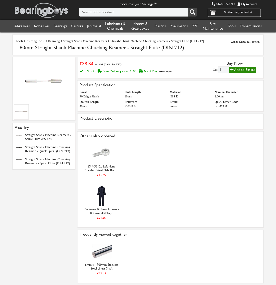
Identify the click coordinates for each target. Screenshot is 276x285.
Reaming (54, 41)
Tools (232, 26)
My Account (247, 4)
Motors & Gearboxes (140, 26)
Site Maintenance (213, 26)
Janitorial (94, 26)
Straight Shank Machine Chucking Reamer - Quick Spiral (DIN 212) (47, 149)
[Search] (192, 12)
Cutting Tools (36, 41)
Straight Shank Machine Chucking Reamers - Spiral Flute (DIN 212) (47, 161)
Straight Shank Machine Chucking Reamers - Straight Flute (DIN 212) (157, 41)
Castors (77, 26)
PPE (195, 26)
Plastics (160, 26)
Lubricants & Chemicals (115, 26)
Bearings (60, 26)
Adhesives (42, 26)
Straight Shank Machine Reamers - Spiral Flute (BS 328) (48, 137)
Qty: (215, 69)
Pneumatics (179, 26)
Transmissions (251, 26)
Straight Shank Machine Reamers (85, 41)
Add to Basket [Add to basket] (242, 70)
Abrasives (22, 26)
